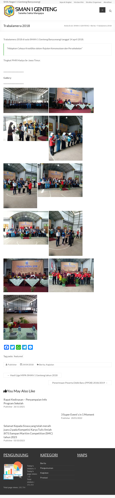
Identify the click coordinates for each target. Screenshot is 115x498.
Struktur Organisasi (93, 2)
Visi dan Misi (79, 2)
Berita (42, 364)
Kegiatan (50, 364)
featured (18, 356)
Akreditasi (108, 2)
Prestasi (44, 477)
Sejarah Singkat (65, 2)
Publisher (12, 364)
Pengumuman (46, 468)
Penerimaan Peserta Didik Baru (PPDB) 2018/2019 (80, 382)
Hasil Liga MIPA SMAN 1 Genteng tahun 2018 (32, 375)
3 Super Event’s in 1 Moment (77, 414)
